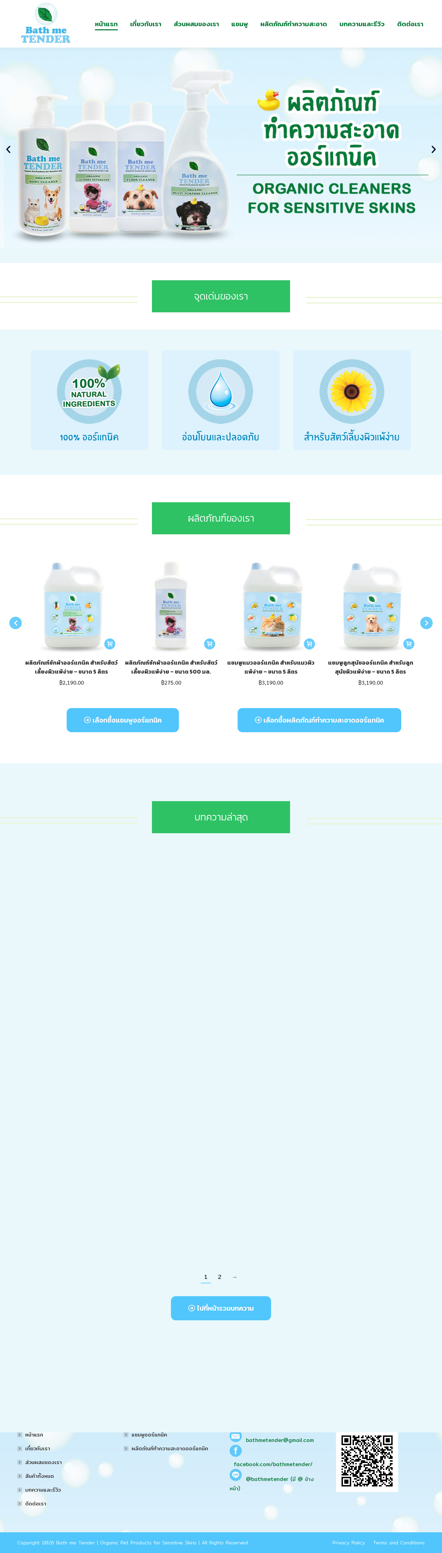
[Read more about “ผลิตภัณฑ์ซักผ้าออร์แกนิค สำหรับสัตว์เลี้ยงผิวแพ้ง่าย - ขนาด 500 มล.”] (209, 660)
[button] (8, 165)
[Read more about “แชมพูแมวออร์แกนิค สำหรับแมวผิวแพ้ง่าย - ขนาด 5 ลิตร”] (309, 660)
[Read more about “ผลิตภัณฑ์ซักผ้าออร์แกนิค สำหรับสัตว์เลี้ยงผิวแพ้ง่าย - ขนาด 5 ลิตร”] (109, 660)
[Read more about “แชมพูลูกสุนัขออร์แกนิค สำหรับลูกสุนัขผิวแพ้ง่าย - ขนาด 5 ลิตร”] (408, 660)
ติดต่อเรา (35, 1503)
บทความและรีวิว (43, 1490)
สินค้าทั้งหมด (39, 1476)
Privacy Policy (349, 1542)
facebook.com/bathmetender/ (273, 1464)
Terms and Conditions (399, 1542)
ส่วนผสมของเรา (43, 1462)
